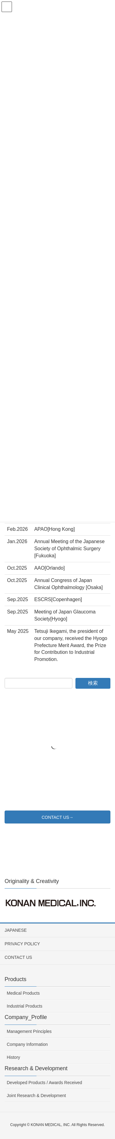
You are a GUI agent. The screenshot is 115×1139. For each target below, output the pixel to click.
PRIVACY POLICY (22, 943)
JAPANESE (16, 930)
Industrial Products (24, 1006)
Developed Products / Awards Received (44, 1082)
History (13, 1057)
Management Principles (29, 1031)
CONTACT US (18, 957)
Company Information (27, 1044)
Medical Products (23, 993)
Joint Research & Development (36, 1095)
